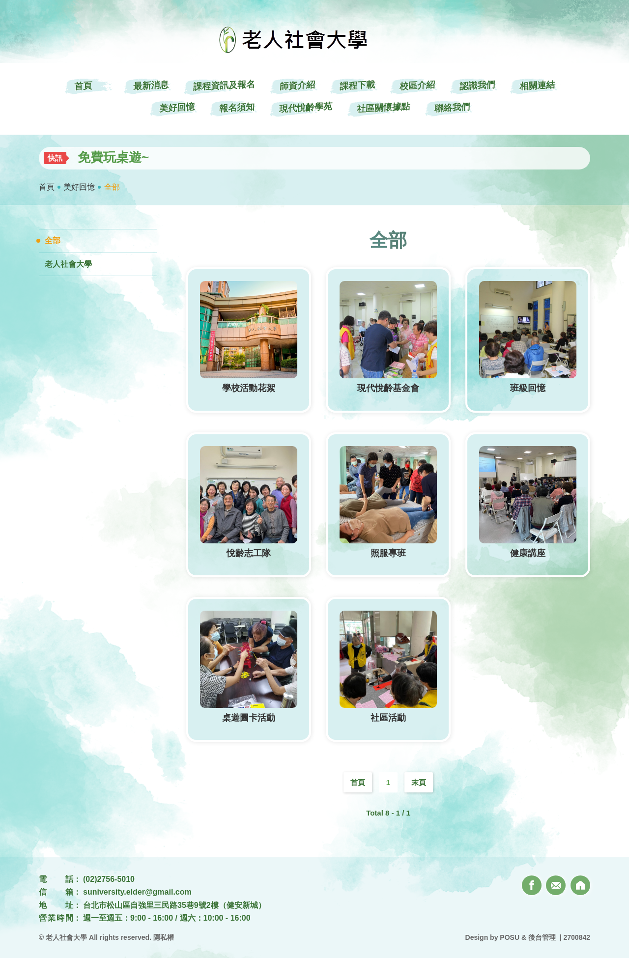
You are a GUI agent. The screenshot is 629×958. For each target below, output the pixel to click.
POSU (509, 937)
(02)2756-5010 (109, 879)
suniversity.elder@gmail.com (137, 892)
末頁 (418, 782)
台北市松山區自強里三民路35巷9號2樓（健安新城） (174, 905)
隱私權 (163, 937)
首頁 (47, 187)
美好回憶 (79, 187)
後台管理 (542, 937)
